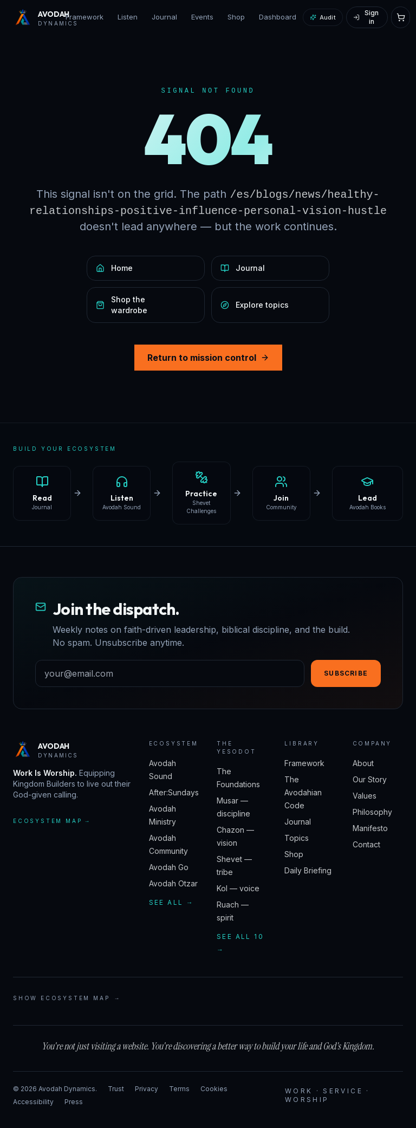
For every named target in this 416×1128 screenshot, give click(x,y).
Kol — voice (238, 888)
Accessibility (33, 1102)
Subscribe (346, 673)
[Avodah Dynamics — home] (36, 17)
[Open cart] (400, 17)
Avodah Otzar (173, 883)
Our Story (370, 779)
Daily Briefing (308, 870)
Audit (323, 17)
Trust (116, 1089)
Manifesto (370, 828)
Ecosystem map (52, 821)
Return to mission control (208, 357)
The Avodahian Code (303, 792)
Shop (236, 16)
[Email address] (169, 673)
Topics (296, 837)
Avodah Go (168, 867)
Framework (84, 16)
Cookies (213, 1089)
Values (364, 795)
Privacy (146, 1089)
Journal (164, 16)
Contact (366, 844)
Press (73, 1102)
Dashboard (277, 16)
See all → (171, 902)
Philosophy (372, 811)
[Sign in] (367, 17)
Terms (179, 1089)
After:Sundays (174, 792)
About (363, 763)
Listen (128, 16)
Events (202, 16)
